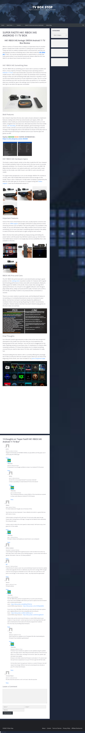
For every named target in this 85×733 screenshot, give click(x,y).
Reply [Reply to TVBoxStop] (8, 470)
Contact (49, 728)
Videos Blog (48, 25)
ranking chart (15, 281)
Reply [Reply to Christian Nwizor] (7, 683)
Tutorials (20, 25)
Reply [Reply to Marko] (10, 485)
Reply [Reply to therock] (7, 589)
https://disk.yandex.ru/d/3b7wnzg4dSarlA (33, 614)
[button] (83, 25)
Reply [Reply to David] (10, 641)
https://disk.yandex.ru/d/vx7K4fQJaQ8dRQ (33, 606)
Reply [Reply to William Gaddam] (7, 558)
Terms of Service (56, 728)
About (43, 728)
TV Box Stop (42, 7)
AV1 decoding (11, 125)
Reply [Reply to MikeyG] (7, 529)
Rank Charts (11, 25)
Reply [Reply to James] (7, 458)
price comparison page (38, 358)
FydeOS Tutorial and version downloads (34, 25)
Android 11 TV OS (8, 72)
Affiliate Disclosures (77, 728)
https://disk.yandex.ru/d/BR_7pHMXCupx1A (22, 613)
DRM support (14, 223)
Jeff (6, 564)
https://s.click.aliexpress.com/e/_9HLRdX (15, 139)
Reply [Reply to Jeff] (7, 576)
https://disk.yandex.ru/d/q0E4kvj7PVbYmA (21, 604)
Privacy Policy (66, 728)
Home (2, 25)
